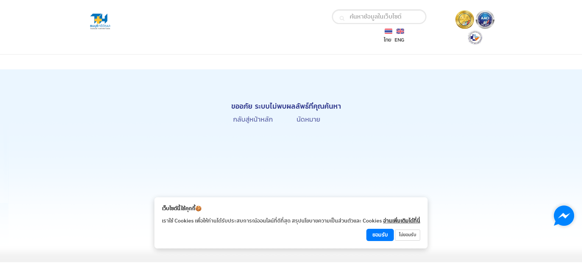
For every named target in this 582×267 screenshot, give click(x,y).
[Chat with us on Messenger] (564, 215)
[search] (342, 18)
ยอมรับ (380, 235)
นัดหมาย (308, 119)
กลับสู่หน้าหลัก (253, 119)
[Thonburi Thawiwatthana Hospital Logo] (153, 21)
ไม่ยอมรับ (407, 234)
